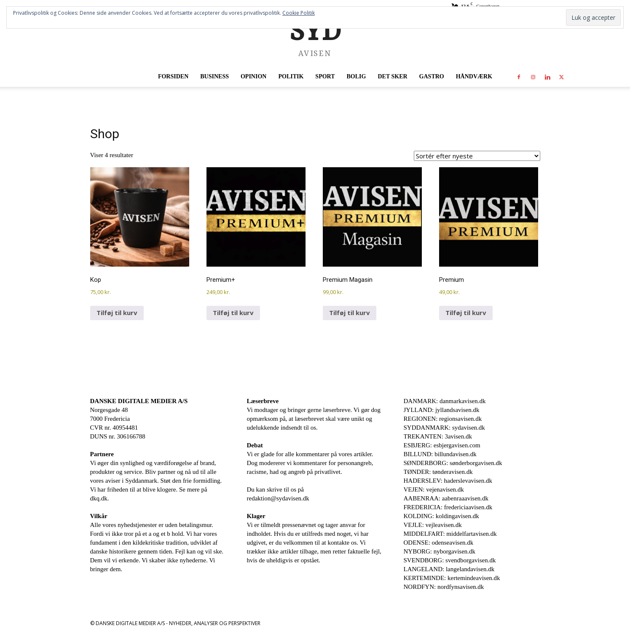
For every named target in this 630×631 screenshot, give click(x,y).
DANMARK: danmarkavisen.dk (445, 401)
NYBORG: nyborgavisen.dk (440, 551)
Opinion (253, 76)
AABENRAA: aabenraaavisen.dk (446, 498)
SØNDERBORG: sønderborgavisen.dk (453, 463)
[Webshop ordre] (477, 156)
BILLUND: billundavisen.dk (440, 454)
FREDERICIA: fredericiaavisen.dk (448, 507)
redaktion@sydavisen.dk (278, 498)
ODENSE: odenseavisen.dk (439, 542)
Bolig (356, 76)
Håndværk (474, 76)
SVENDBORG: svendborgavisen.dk (450, 560)
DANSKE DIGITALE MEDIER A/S (139, 401)
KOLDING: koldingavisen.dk (441, 516)
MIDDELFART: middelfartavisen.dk (450, 533)
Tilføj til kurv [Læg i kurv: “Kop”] (117, 312)
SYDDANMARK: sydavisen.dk (444, 427)
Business (214, 76)
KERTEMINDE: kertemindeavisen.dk (452, 578)
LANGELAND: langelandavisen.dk (449, 569)
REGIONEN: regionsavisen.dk (443, 418)
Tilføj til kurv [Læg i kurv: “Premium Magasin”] (349, 312)
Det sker (392, 76)
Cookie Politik (298, 12)
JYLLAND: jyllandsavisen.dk (442, 409)
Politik (290, 76)
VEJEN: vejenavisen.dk (434, 489)
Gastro (431, 76)
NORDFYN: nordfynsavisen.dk (444, 586)
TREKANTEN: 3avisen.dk (438, 436)
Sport (325, 76)
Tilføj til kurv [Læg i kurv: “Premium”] (465, 312)
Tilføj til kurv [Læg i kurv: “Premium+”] (233, 312)
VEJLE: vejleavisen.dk (433, 524)
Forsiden (173, 76)
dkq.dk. (99, 498)
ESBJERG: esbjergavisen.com (442, 445)
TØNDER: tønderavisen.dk (438, 471)
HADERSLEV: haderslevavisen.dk (448, 480)
